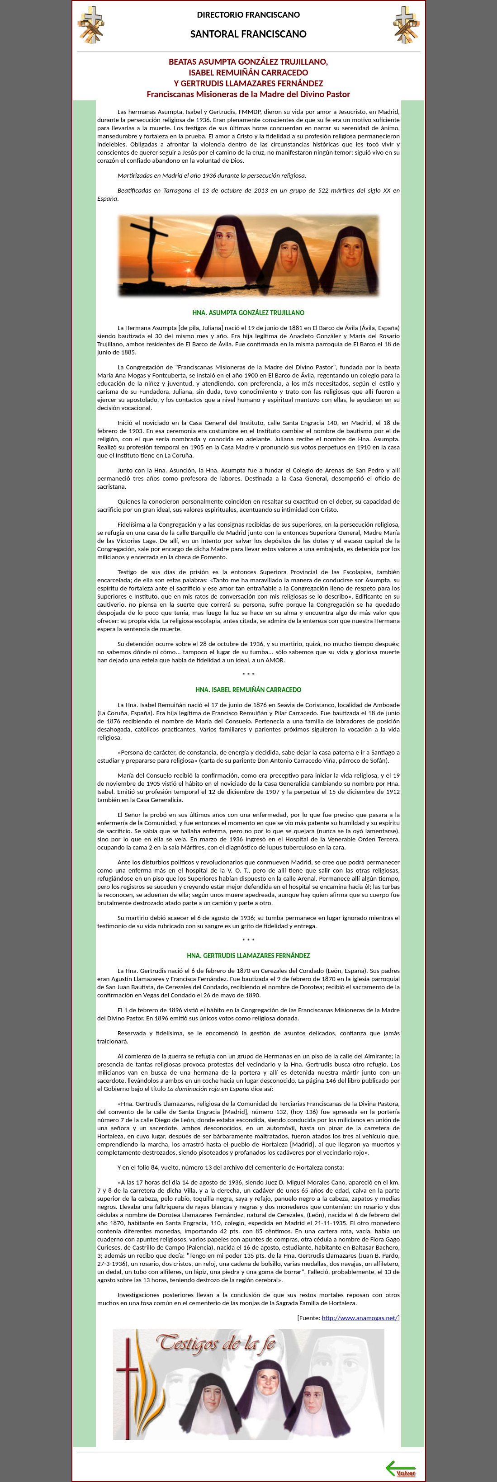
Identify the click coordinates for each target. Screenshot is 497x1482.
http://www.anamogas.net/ (360, 1318)
